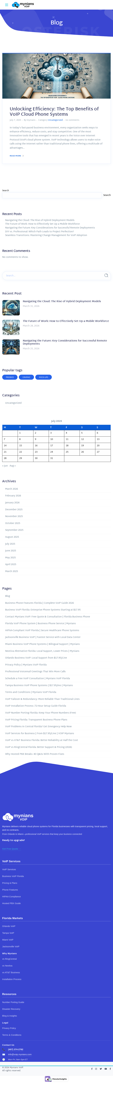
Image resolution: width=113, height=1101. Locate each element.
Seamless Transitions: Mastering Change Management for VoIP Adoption (46, 235)
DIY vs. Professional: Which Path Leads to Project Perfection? (39, 232)
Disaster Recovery (11, 1009)
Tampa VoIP (8, 933)
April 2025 (10, 564)
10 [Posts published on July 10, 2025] (51, 439)
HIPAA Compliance (11, 896)
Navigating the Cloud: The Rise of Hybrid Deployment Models (39, 220)
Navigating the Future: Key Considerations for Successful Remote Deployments (50, 228)
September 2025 (14, 530)
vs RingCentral (9, 959)
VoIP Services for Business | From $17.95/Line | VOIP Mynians (39, 733)
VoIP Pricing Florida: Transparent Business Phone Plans (36, 720)
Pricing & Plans (9, 883)
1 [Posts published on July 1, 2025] (20, 433)
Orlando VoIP (8, 926)
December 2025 (14, 510)
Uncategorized (55, 120)
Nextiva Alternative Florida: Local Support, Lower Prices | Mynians (42, 651)
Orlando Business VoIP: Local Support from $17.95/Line (36, 658)
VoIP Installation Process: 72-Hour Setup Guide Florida (35, 706)
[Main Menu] (6, 5)
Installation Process (11, 979)
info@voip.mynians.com (19, 1054)
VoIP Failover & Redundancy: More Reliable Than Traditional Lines (42, 699)
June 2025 (10, 551)
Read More (17, 156)
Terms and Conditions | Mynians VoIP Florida (30, 692)
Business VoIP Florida (13, 876)
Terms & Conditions (11, 1035)
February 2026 (13, 496)
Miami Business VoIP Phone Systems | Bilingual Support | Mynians (42, 644)
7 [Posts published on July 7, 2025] (4, 439)
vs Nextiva (7, 965)
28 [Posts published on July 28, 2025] (5, 458)
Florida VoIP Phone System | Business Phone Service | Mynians (40, 624)
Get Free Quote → (11, 848)
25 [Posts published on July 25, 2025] (67, 452)
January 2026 (12, 503)
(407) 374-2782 (15, 1049)
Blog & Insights (9, 1015)
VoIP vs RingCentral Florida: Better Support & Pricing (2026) (38, 747)
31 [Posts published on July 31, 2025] (51, 458)
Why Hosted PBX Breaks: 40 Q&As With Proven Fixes (34, 754)
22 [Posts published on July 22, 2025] (20, 452)
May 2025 (10, 558)
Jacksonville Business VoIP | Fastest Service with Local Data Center (42, 637)
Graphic (26, 377)
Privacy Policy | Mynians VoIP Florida (26, 665)
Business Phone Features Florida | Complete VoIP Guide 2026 (39, 603)
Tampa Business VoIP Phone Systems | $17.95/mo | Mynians (39, 685)
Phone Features (10, 889)
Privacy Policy (9, 1028)
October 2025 (12, 523)
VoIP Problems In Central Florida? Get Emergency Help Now (38, 727)
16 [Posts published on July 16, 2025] (36, 446)
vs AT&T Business (11, 972)
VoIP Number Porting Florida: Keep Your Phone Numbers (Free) (40, 713)
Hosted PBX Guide (11, 903)
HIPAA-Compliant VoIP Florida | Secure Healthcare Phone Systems (42, 630)
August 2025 (12, 537)
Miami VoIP (7, 939)
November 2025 (14, 516)
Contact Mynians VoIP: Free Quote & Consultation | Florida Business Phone (47, 617)
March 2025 (11, 571)
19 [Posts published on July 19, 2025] (82, 446)
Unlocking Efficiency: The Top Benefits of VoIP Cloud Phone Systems (54, 112)
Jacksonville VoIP (10, 946)
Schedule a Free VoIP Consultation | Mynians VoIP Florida (37, 679)
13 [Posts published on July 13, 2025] (98, 439)
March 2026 (11, 489)
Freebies (10, 377)
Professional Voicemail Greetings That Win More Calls (35, 672)
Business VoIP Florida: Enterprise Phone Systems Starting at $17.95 (43, 610)
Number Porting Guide (13, 1002)
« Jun (5, 466)
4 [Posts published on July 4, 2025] (66, 433)
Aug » (13, 466)
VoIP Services (9, 869)
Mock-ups (43, 377)
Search (5, 190)
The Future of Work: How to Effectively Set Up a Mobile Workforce (42, 224)
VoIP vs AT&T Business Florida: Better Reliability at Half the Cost (41, 740)
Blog (7, 596)
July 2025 (10, 544)
